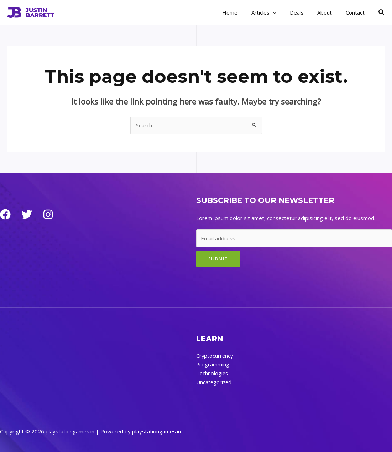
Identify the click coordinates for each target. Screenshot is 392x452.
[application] (283, 12)
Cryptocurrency (215, 355)
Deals (304, 12)
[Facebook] (5, 214)
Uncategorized (214, 381)
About (329, 12)
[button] (381, 12)
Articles (274, 12)
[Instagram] (48, 214)
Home (243, 12)
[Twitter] (26, 214)
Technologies (212, 372)
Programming (213, 364)
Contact (356, 12)
